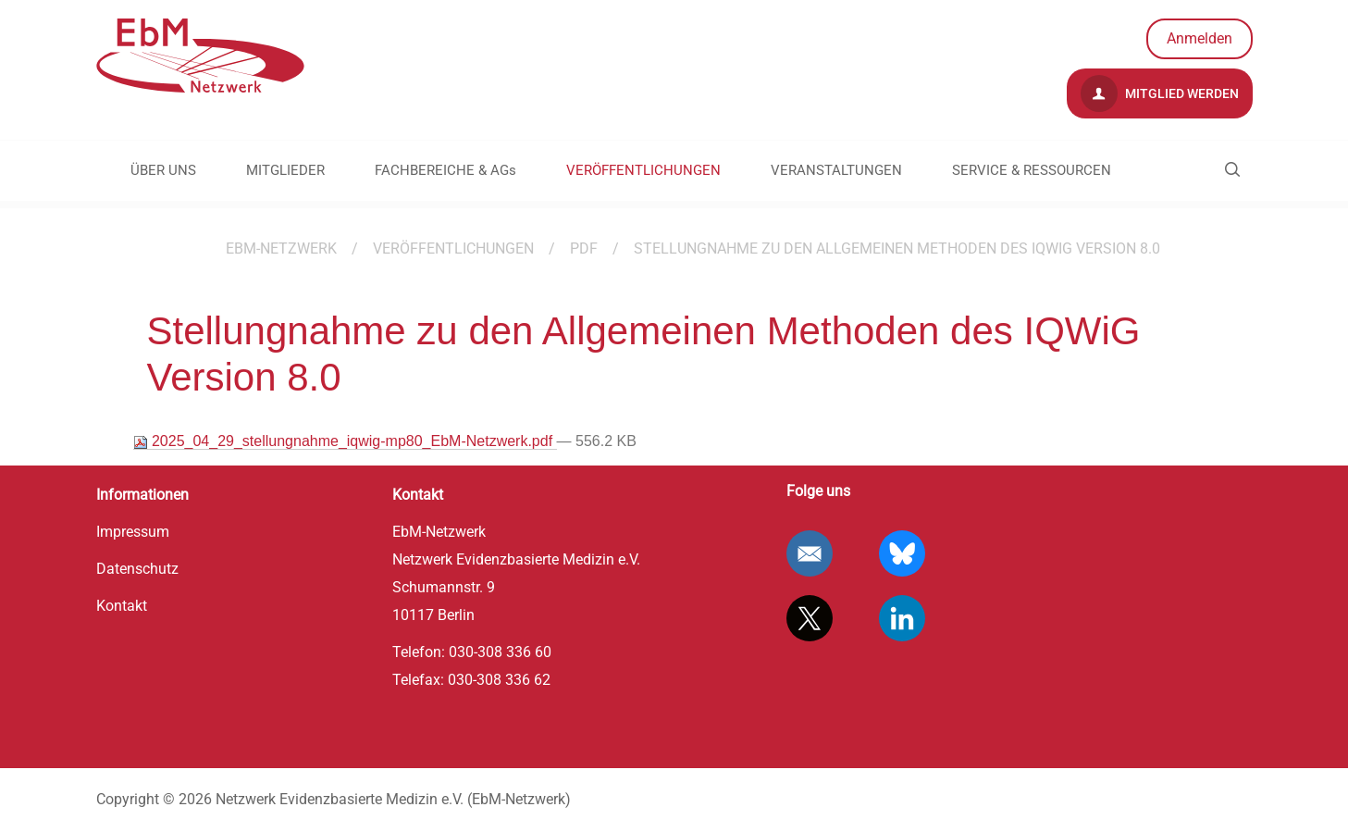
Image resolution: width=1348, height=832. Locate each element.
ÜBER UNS (163, 170)
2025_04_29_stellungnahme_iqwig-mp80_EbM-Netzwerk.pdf (345, 441)
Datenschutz (137, 568)
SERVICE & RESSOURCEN (1031, 170)
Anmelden (1199, 38)
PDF (584, 248)
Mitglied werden (1160, 93)
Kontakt (121, 606)
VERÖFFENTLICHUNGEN (643, 170)
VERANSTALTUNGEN (836, 170)
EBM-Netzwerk (281, 248)
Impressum (132, 531)
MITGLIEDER (285, 170)
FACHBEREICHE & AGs (445, 170)
